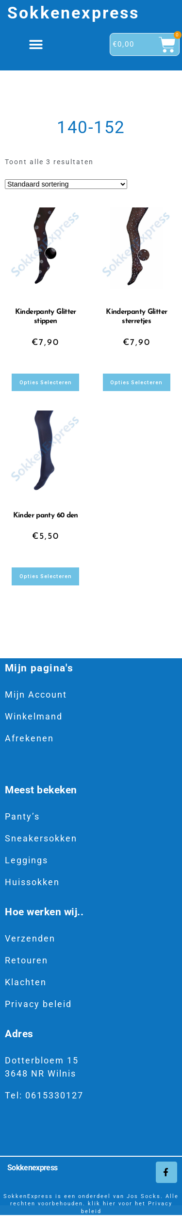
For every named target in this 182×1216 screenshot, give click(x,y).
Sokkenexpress (73, 12)
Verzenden (30, 938)
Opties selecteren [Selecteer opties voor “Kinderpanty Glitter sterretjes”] (136, 382)
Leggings (26, 860)
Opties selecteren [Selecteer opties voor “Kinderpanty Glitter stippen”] (45, 382)
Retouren (26, 960)
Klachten (26, 982)
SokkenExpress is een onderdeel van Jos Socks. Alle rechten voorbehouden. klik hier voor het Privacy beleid (91, 1204)
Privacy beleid (38, 1004)
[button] (36, 44)
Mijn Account (36, 694)
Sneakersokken (41, 838)
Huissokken (32, 882)
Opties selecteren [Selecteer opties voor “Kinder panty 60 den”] (45, 576)
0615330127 (54, 1095)
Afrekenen (29, 738)
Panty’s (22, 816)
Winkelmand (34, 716)
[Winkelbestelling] (66, 184)
